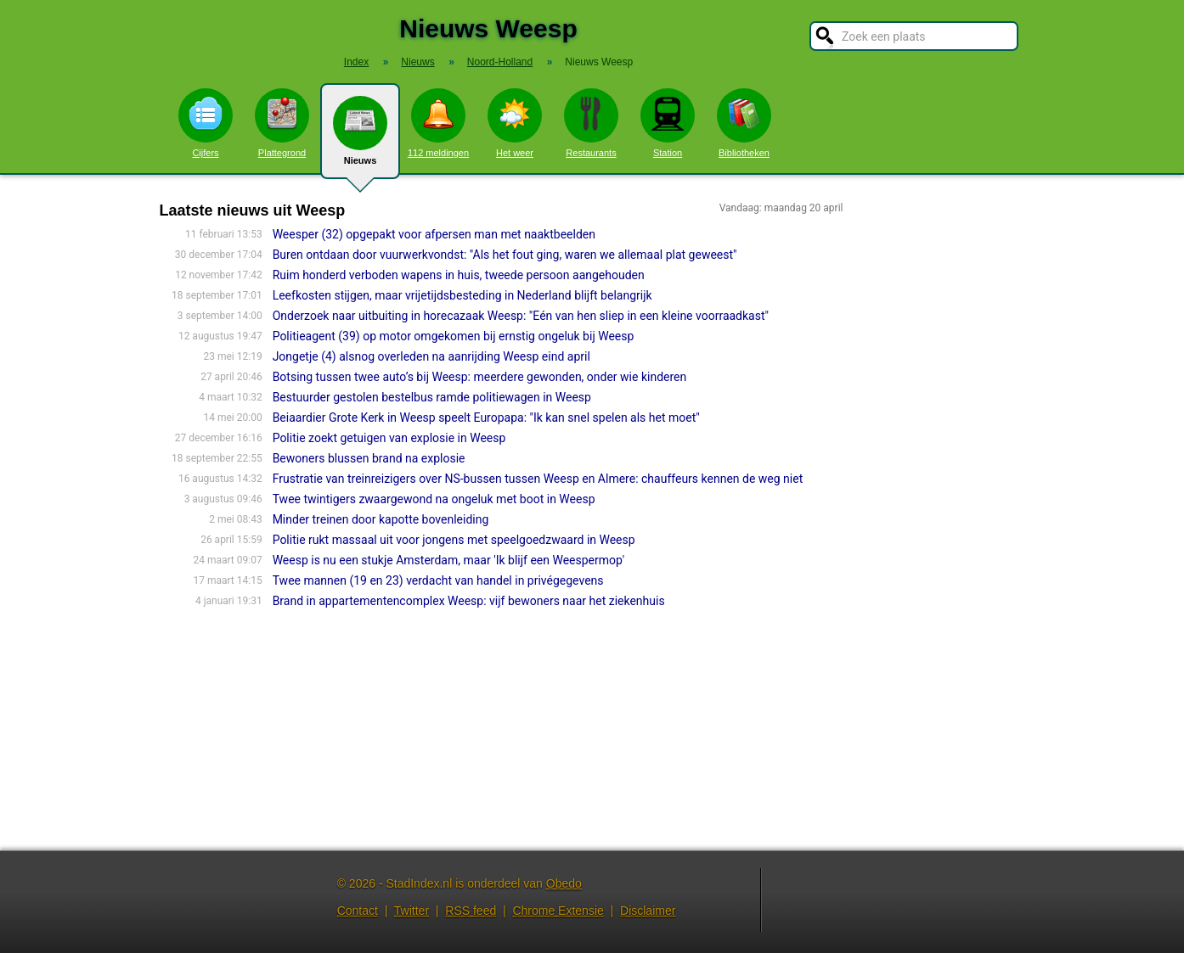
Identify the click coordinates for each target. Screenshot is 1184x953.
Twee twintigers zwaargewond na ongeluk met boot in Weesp (434, 499)
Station (667, 123)
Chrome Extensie (557, 910)
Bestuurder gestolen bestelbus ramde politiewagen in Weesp (432, 397)
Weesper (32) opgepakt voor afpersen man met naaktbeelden (434, 234)
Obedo (564, 883)
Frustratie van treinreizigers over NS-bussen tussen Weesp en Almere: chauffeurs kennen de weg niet (538, 478)
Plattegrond (282, 123)
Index (356, 62)
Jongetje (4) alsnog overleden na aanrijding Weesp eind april (431, 356)
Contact (357, 910)
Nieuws (360, 137)
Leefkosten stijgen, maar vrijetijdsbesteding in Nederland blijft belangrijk (462, 295)
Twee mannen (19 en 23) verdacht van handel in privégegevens (438, 580)
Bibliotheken (744, 123)
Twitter (411, 910)
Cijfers (205, 123)
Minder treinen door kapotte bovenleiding (381, 519)
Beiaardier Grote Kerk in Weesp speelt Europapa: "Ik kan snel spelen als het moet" (486, 417)
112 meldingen (438, 123)
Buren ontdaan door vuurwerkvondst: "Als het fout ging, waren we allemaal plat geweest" (505, 254)
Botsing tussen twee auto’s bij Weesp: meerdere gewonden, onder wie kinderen (480, 377)
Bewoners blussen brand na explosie (369, 458)
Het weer (515, 123)
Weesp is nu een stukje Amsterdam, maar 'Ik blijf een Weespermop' (448, 560)
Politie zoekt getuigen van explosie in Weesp (389, 438)
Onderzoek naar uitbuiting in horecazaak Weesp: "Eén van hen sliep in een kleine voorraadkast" (521, 315)
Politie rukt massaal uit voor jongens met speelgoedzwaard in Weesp (454, 540)
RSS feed (470, 910)
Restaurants (591, 123)
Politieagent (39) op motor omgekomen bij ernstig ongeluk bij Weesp (453, 336)
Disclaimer (647, 910)
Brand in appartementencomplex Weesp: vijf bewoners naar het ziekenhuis (469, 601)
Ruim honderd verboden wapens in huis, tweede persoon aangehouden (459, 275)
